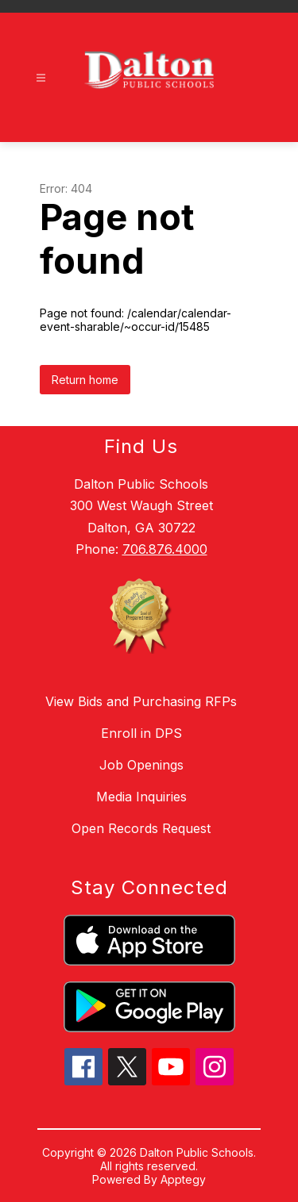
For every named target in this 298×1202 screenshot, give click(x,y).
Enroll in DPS (141, 733)
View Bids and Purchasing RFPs (141, 701)
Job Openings (141, 765)
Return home (85, 379)
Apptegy (183, 1179)
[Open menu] (41, 78)
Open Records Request (141, 828)
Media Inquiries (141, 797)
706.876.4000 (164, 549)
